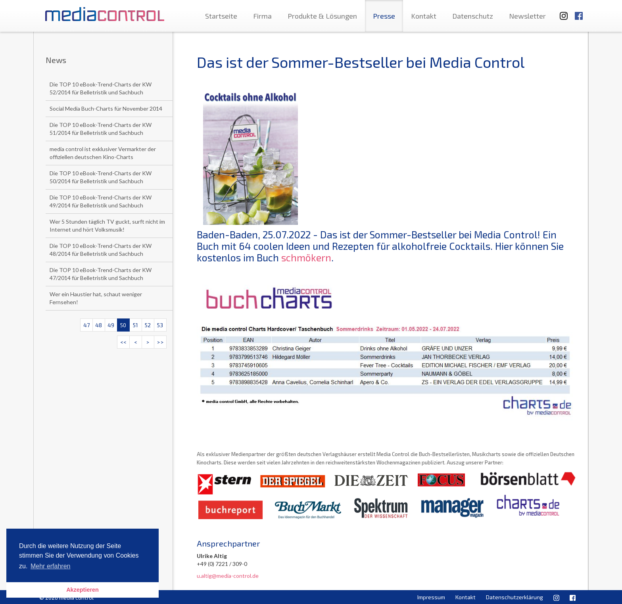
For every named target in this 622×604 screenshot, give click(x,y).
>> (160, 342)
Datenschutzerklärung (514, 597)
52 (148, 325)
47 (86, 325)
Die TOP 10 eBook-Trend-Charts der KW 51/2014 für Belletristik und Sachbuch (101, 128)
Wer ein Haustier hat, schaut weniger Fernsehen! (96, 298)
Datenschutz (472, 16)
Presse (384, 16)
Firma (262, 16)
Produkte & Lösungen (322, 16)
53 (160, 325)
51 (135, 325)
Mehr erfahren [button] (51, 566)
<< (123, 342)
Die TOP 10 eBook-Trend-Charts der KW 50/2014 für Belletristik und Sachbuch (101, 177)
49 (111, 325)
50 (123, 325)
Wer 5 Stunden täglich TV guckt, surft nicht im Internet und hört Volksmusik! (107, 225)
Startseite (221, 16)
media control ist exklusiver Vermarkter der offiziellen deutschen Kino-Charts (103, 153)
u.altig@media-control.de (228, 575)
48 (98, 325)
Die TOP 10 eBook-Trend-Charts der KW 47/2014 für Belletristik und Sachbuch (101, 274)
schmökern (306, 257)
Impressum (431, 597)
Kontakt (423, 16)
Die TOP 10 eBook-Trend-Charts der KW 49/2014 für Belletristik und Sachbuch (101, 201)
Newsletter (527, 16)
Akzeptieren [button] (82, 590)
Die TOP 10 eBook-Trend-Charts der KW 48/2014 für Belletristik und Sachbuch (101, 249)
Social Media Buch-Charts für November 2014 (106, 108)
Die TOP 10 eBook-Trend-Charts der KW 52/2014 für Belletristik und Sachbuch (101, 88)
